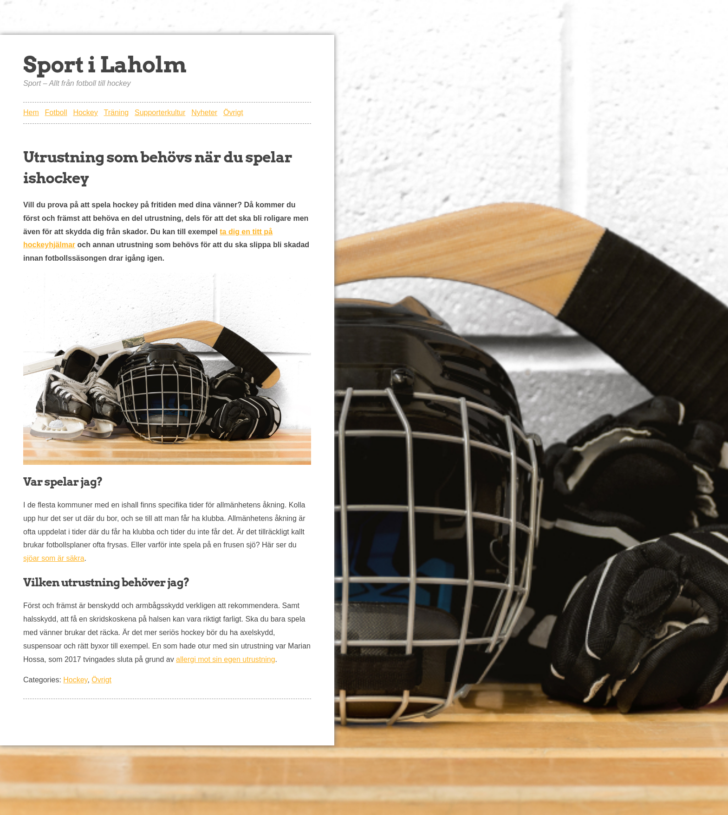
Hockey (85, 112)
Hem (31, 112)
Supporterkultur (160, 112)
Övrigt (233, 112)
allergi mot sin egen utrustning (225, 659)
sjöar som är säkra (53, 558)
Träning (116, 112)
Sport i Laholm (104, 64)
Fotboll (56, 112)
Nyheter (204, 112)
